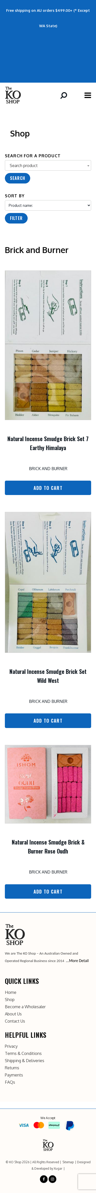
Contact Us (15, 1021)
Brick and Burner (48, 468)
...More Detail (77, 960)
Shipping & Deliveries (24, 1060)
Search (17, 178)
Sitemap (68, 1162)
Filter (16, 218)
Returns (12, 1067)
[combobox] (48, 165)
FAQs (10, 1082)
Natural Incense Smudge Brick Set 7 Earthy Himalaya (48, 443)
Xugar (58, 1168)
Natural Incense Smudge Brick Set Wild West (48, 675)
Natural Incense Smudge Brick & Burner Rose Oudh (48, 846)
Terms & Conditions (23, 1053)
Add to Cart (48, 487)
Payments (14, 1075)
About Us (13, 1013)
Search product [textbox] (24, 165)
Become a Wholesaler (25, 1006)
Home (10, 992)
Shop (10, 999)
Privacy (11, 1046)
